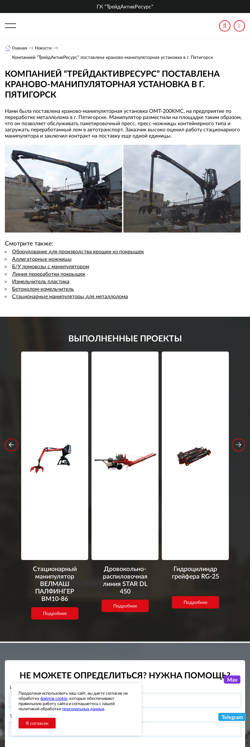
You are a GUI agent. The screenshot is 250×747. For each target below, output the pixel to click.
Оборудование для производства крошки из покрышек (78, 251)
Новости (45, 48)
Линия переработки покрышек (48, 274)
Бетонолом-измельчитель (43, 289)
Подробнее (55, 479)
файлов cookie (53, 698)
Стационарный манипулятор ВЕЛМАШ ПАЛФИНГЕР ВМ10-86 (54, 446)
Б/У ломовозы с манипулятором (50, 266)
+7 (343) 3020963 (183, 691)
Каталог (105, 681)
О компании (110, 673)
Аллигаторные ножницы (42, 259)
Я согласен (37, 723)
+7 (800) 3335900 (183, 675)
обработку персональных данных (90, 634)
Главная (20, 48)
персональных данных (83, 708)
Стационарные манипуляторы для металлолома (70, 296)
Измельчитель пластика (40, 281)
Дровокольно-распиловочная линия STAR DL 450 (125, 437)
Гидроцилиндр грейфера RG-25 (195, 433)
